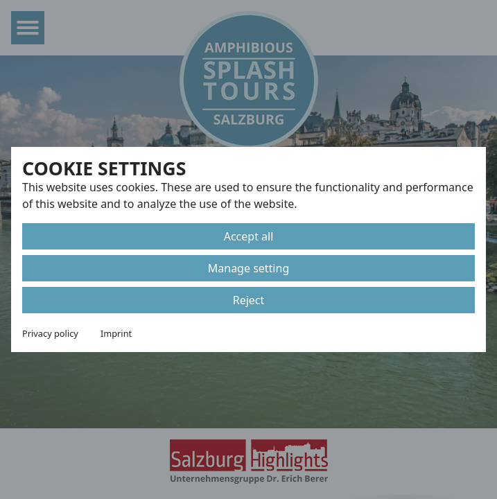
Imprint (116, 333)
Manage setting (248, 268)
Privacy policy (50, 333)
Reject (249, 300)
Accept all (249, 236)
